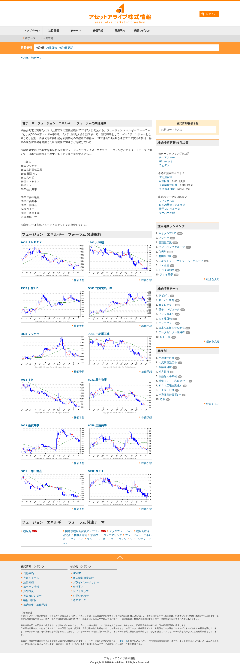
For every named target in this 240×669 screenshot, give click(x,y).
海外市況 (28, 591)
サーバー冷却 (167, 212)
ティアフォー (167, 157)
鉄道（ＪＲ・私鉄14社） (173, 380)
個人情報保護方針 (83, 577)
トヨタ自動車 (166, 270)
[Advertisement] (120, 89)
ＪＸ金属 (164, 265)
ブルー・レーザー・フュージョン (106, 539)
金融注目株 (165, 367)
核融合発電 (80, 535)
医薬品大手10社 (168, 376)
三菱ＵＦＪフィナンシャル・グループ (181, 260)
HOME (24, 57)
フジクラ (164, 237)
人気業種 (46, 38)
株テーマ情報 (31, 586)
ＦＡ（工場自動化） (170, 385)
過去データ (79, 600)
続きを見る (212, 279)
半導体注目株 (167, 189)
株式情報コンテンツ (32, 566)
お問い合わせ (81, 595)
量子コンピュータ (169, 208)
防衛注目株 (165, 177)
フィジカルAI (167, 200)
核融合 (27, 531)
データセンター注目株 (172, 332)
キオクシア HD (167, 233)
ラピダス (164, 165)
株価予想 (98, 30)
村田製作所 (165, 256)
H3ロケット (166, 161)
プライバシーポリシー (86, 582)
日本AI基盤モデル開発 (172, 204)
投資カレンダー (32, 595)
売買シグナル (142, 30)
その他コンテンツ (80, 566)
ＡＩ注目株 (165, 318)
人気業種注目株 (168, 185)
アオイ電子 (166, 274)
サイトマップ (81, 591)
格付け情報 (29, 600)
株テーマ (75, 30)
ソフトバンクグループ (172, 246)
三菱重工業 (165, 242)
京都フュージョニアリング (106, 535)
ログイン (211, 13)
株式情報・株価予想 (35, 604)
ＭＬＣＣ (165, 336)
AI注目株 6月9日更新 (59, 47)
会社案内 (78, 586)
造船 (162, 399)
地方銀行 (164, 371)
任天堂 (162, 251)
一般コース (123, 641)
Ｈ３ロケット (166, 304)
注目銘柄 (53, 30)
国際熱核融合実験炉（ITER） (82, 531)
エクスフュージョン (121, 531)
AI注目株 (164, 181)
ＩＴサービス (166, 390)
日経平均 (120, 30)
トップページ (32, 30)
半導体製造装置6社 (170, 394)
